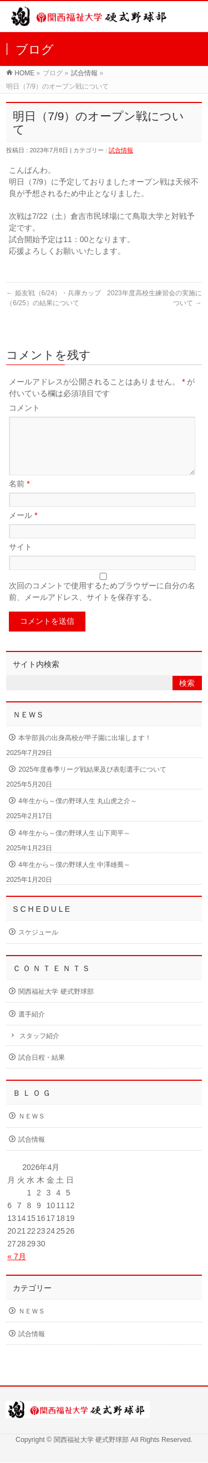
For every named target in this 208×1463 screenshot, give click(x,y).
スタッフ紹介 (39, 1049)
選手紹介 (31, 1027)
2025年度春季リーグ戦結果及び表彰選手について (92, 783)
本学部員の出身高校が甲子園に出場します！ (84, 751)
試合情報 (84, 73)
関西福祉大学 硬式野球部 (55, 1005)
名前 (19, 496)
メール (23, 528)
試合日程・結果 (41, 1071)
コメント (24, 407)
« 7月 (16, 1269)
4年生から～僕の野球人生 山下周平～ (74, 846)
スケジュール (38, 945)
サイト (20, 560)
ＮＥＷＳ (31, 1129)
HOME (24, 73)
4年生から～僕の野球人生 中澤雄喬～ (74, 878)
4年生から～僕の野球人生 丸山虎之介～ (77, 814)
